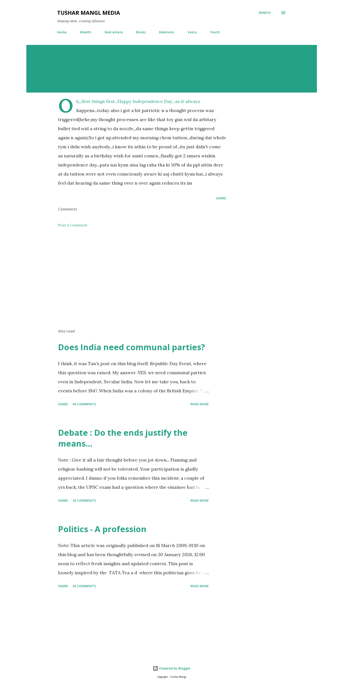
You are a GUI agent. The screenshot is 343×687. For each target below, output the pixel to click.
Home (62, 32)
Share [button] (221, 198)
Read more (199, 404)
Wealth (85, 32)
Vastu (192, 32)
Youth (215, 32)
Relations (166, 32)
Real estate (114, 32)
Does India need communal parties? (131, 347)
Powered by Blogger (171, 668)
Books (141, 32)
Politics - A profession (102, 529)
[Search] (265, 12)
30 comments (84, 500)
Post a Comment (72, 225)
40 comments (84, 404)
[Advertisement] (135, 272)
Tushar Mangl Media (88, 12)
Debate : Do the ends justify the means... (123, 438)
